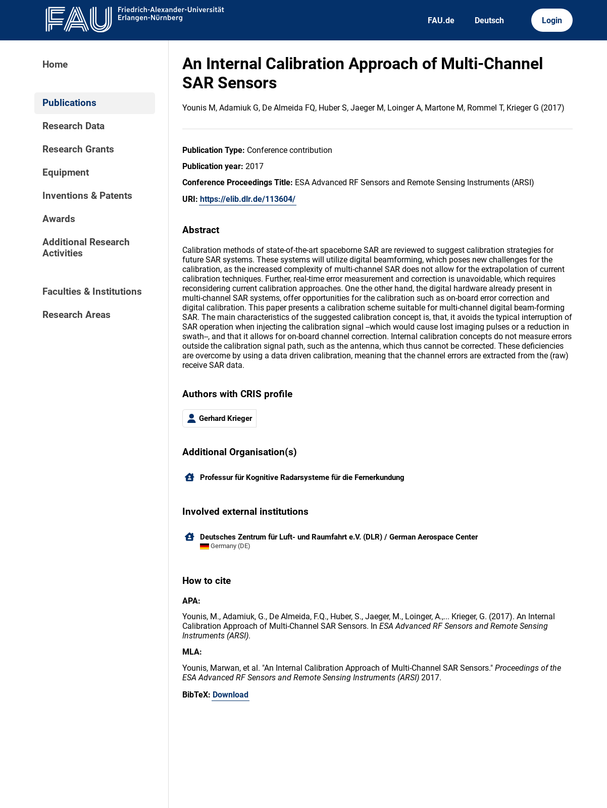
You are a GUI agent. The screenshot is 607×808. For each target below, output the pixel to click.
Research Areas (76, 314)
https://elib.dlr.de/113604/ (247, 199)
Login (552, 20)
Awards (58, 219)
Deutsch (489, 20)
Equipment (65, 172)
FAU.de (441, 20)
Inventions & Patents (87, 195)
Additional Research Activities (86, 248)
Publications (69, 103)
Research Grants (78, 149)
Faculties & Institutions (92, 291)
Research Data (73, 126)
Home (55, 64)
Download (230, 694)
